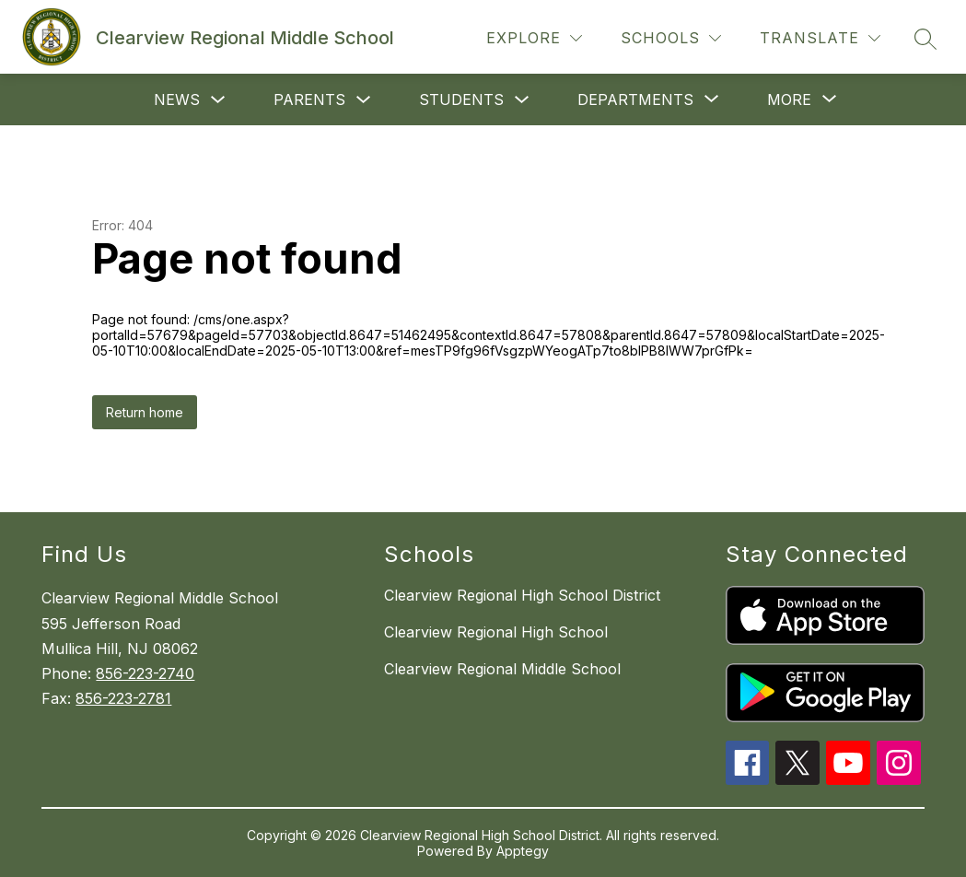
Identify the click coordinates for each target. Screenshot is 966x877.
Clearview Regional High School (496, 632)
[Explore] (534, 38)
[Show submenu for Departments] (635, 99)
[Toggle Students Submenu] (522, 100)
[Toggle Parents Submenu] (364, 100)
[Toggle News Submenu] (218, 100)
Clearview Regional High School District (522, 595)
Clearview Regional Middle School (502, 669)
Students (461, 99)
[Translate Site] (820, 38)
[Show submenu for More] (789, 99)
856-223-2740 (145, 673)
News (177, 99)
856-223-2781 (123, 698)
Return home (144, 412)
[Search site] (925, 39)
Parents (309, 99)
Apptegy (522, 851)
